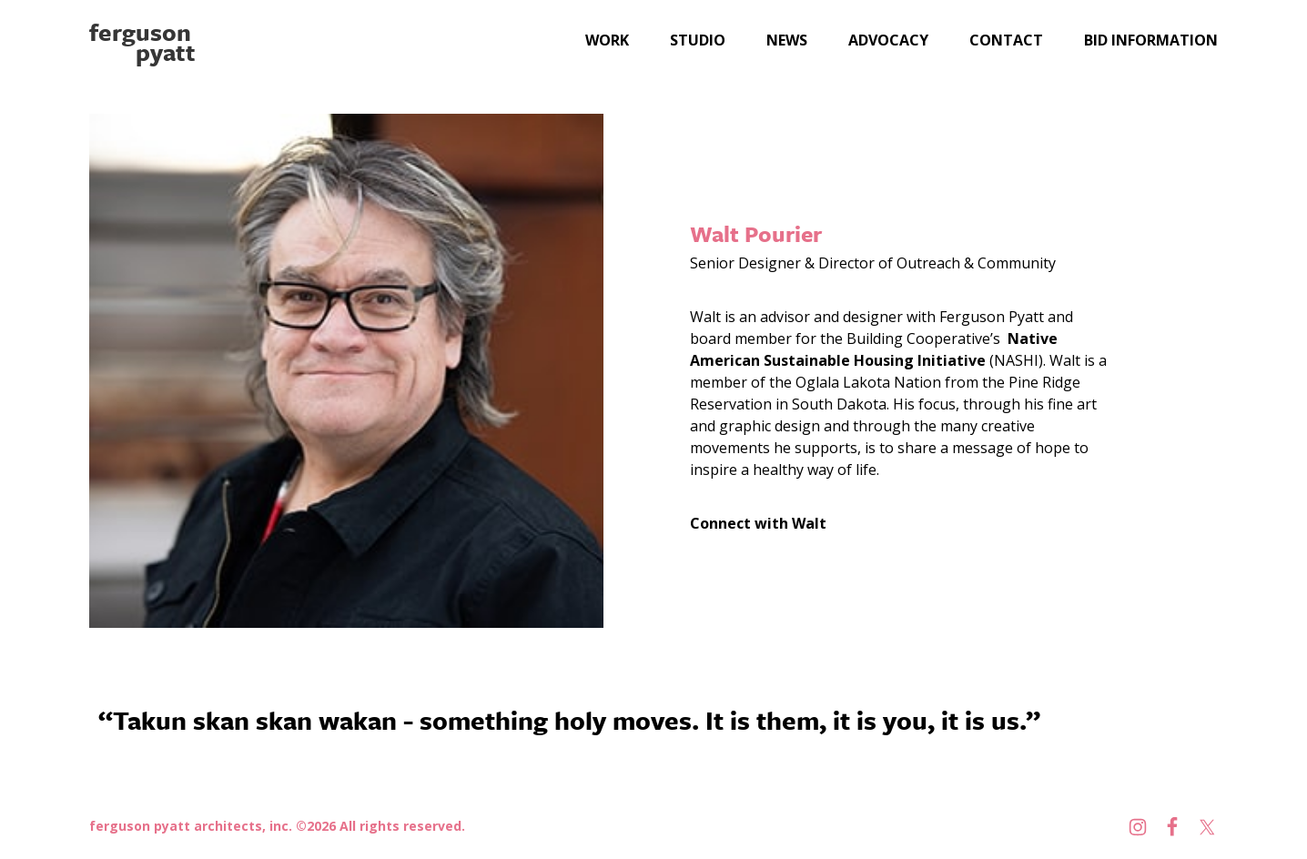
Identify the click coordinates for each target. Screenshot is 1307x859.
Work (607, 40)
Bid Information (1151, 40)
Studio (697, 40)
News (786, 40)
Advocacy (888, 40)
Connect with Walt (758, 523)
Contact (1006, 40)
